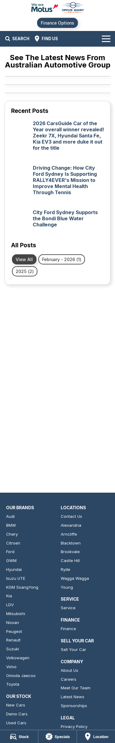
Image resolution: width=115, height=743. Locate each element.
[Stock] (19, 736)
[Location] (96, 736)
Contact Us (71, 516)
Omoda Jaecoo (21, 675)
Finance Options (57, 22)
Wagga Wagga (75, 578)
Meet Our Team (75, 687)
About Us (69, 670)
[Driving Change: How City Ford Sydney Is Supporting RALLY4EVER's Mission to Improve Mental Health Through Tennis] (57, 184)
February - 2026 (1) (61, 259)
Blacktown (71, 543)
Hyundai (14, 569)
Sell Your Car (73, 649)
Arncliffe (69, 534)
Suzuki (12, 648)
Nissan (12, 622)
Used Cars (16, 722)
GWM (11, 560)
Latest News (72, 696)
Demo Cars (17, 713)
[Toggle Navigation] (106, 38)
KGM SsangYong (22, 587)
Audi (10, 516)
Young (67, 587)
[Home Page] (57, 8)
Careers (68, 679)
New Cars (15, 705)
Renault (13, 639)
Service (68, 607)
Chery (12, 534)
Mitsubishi (15, 613)
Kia (9, 595)
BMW (11, 525)
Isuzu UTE (15, 578)
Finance (68, 628)
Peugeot (14, 631)
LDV (10, 604)
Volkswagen (17, 657)
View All (24, 259)
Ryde (65, 569)
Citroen (13, 543)
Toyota (12, 684)
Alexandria (71, 525)
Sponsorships (74, 705)
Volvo (11, 666)
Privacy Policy (74, 726)
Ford (10, 551)
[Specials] (57, 736)
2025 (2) (25, 271)
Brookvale (70, 551)
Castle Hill (70, 560)
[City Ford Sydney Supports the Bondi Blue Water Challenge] (57, 222)
